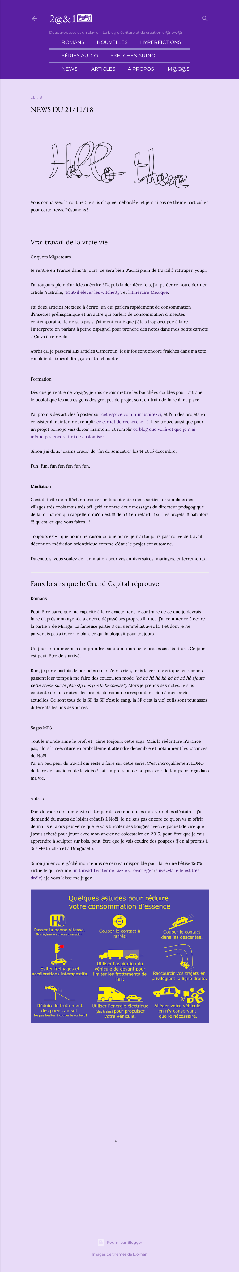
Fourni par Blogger (119, 1242)
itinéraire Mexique (149, 292)
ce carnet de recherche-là (122, 422)
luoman (140, 1254)
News (70, 69)
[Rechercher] (205, 17)
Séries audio (80, 56)
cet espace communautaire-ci (131, 414)
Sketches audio (132, 56)
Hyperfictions (160, 42)
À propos (141, 69)
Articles (103, 69)
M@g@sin (181, 69)
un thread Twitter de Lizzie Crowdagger (112, 870)
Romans (73, 42)
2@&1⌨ (70, 18)
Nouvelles (112, 42)
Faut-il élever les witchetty (93, 292)
